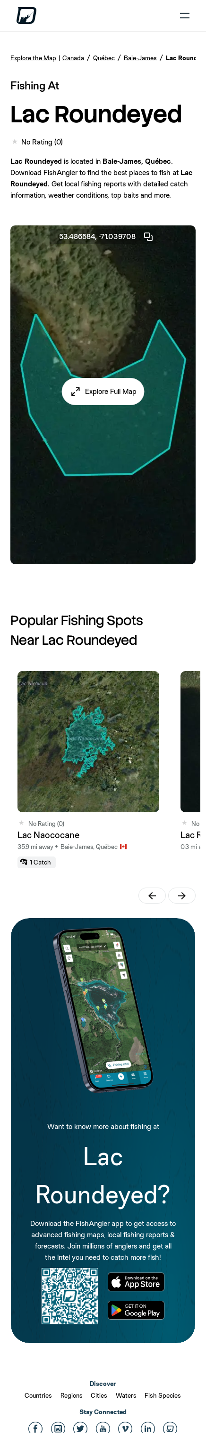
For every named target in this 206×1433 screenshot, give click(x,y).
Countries (38, 1395)
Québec (104, 58)
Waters (126, 1395)
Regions (71, 1395)
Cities (99, 1395)
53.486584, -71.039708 (106, 236)
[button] (103, 391)
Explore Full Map (111, 391)
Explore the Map (33, 58)
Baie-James (140, 58)
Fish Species (163, 1395)
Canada (73, 58)
